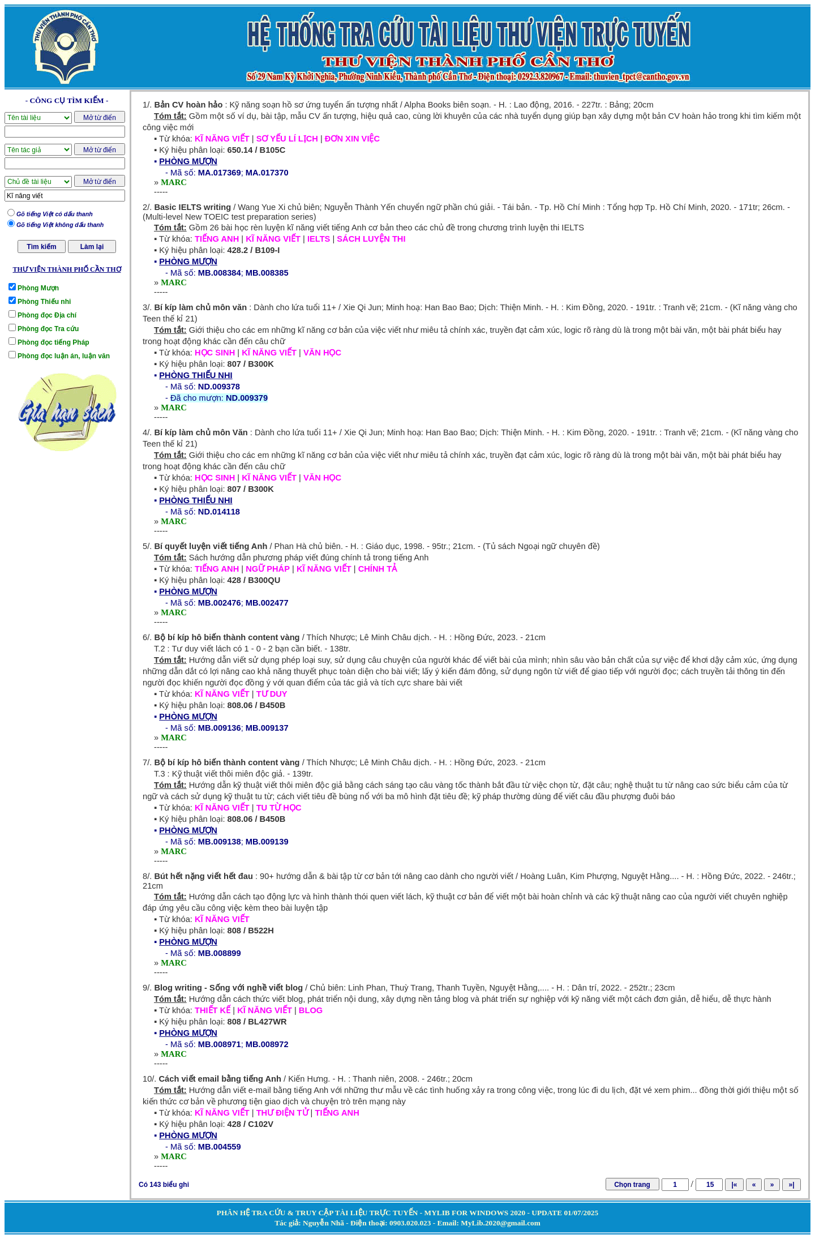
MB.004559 (219, 1146)
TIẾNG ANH (217, 238)
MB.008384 (219, 272)
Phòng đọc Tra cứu (48, 329)
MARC (174, 182)
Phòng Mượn (38, 288)
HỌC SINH (215, 352)
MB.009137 (267, 727)
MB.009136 (219, 727)
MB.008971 (219, 1044)
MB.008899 (219, 953)
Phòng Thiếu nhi (44, 302)
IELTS (318, 238)
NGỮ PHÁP (268, 568)
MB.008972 (267, 1044)
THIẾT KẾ (212, 1010)
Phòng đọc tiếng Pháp (53, 342)
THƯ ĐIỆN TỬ (282, 1112)
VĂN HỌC (322, 352)
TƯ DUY (272, 693)
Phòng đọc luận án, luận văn (64, 356)
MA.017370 (267, 172)
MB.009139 (267, 841)
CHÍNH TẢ (377, 568)
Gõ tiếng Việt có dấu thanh (54, 214)
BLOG (311, 1010)
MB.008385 (267, 272)
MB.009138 (219, 841)
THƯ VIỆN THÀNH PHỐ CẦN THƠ (66, 269)
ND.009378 (219, 386)
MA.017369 (219, 172)
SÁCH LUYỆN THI (371, 238)
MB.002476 (219, 602)
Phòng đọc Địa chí (47, 315)
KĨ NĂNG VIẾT (222, 138)
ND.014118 (219, 511)
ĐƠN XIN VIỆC (352, 138)
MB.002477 (267, 602)
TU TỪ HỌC (279, 807)
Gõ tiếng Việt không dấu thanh (60, 224)
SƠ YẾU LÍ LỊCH (287, 138)
